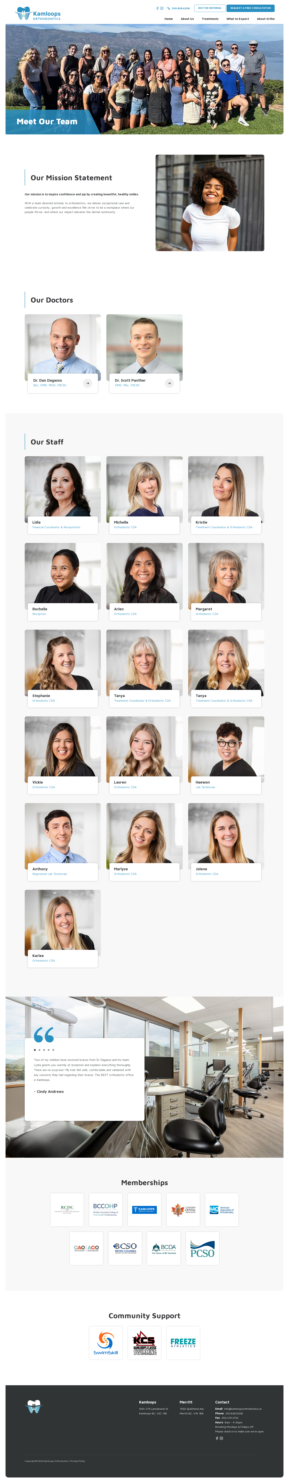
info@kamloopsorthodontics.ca (243, 1408)
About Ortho (266, 18)
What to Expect (238, 18)
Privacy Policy (77, 1461)
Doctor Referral (210, 7)
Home (169, 18)
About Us (187, 18)
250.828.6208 (179, 8)
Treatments (210, 18)
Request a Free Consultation (250, 7)
